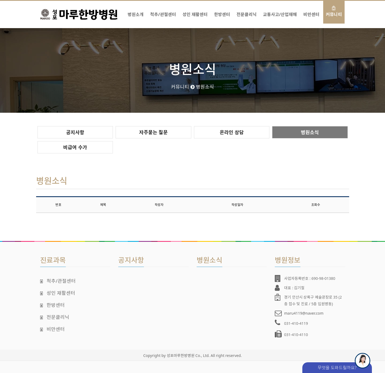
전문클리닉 (247, 11)
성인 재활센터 (195, 11)
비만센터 (311, 11)
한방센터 (222, 11)
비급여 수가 (75, 147)
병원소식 (310, 132)
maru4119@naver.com (303, 313)
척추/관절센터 (163, 11)
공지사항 (75, 132)
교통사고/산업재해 (280, 11)
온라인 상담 (232, 132)
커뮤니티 (334, 11)
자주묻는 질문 (153, 132)
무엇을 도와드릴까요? (344, 366)
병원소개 (136, 11)
